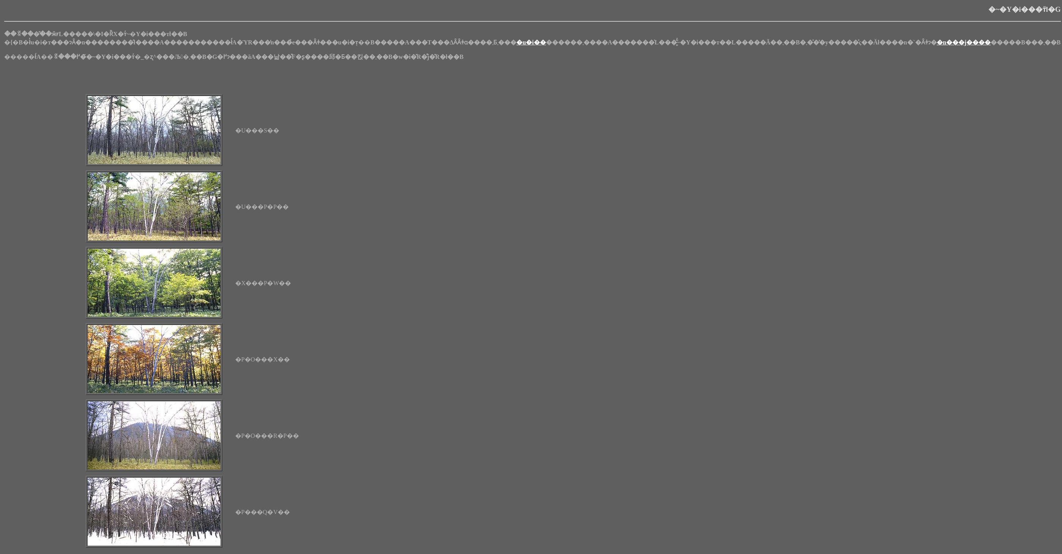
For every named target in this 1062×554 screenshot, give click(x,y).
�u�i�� (531, 42)
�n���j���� (964, 42)
